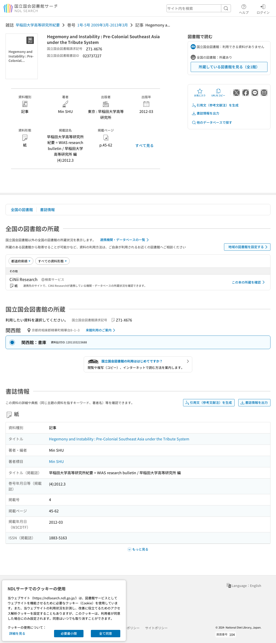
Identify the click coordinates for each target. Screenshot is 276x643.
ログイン (263, 8)
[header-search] (199, 8)
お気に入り (200, 92)
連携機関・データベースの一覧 (125, 240)
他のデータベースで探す (212, 122)
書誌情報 (47, 209)
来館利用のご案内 (101, 330)
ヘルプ (244, 8)
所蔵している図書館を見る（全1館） (229, 66)
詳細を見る (17, 633)
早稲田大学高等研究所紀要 (38, 25)
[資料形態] (52, 261)
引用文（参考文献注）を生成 (215, 105)
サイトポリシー (156, 628)
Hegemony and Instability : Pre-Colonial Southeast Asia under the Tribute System (119, 439)
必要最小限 (69, 633)
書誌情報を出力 (205, 113)
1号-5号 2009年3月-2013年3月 (102, 25)
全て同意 (105, 633)
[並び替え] (21, 261)
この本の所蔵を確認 (249, 282)
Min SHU (56, 461)
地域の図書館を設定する (248, 247)
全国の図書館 (22, 209)
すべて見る (144, 145)
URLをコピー (218, 92)
